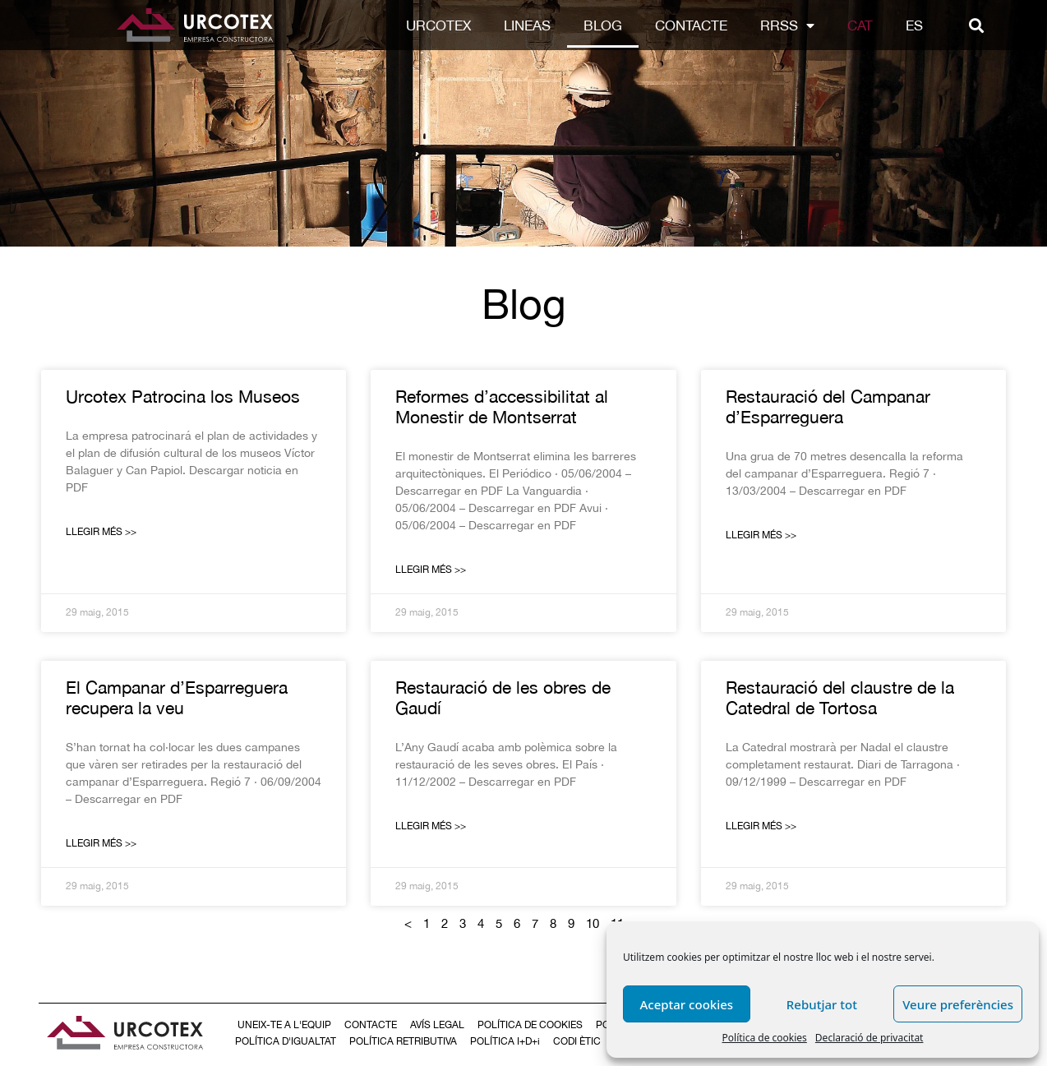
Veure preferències (957, 1004)
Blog (602, 25)
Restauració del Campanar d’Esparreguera (828, 406)
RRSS (787, 25)
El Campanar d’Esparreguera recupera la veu (177, 697)
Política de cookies (764, 1038)
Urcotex (438, 25)
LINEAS (527, 25)
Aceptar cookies (686, 1004)
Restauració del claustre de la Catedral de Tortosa (840, 697)
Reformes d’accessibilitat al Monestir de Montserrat (501, 406)
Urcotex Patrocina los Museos (183, 396)
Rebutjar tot (821, 1004)
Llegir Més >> (101, 532)
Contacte (691, 25)
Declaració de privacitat (869, 1038)
